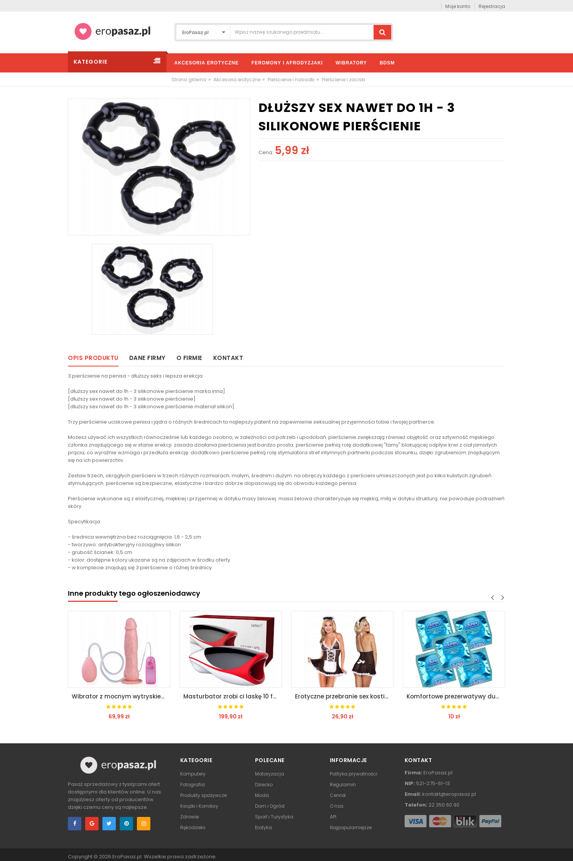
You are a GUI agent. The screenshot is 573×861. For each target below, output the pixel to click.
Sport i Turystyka (274, 816)
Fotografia (192, 784)
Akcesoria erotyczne (237, 79)
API (333, 816)
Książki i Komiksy (199, 806)
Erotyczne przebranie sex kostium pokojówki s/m (344, 696)
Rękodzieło (192, 827)
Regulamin (343, 784)
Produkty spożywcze (203, 795)
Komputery (193, 774)
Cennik (338, 795)
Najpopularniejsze (351, 827)
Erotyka (263, 827)
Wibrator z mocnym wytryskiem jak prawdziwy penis (121, 696)
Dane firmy (147, 358)
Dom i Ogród (270, 806)
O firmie (189, 358)
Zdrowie (189, 816)
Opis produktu (93, 358)
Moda (262, 795)
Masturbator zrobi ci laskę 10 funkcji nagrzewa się (232, 696)
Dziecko (264, 784)
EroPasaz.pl (127, 856)
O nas (337, 806)
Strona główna (188, 79)
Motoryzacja (269, 774)
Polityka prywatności (353, 774)
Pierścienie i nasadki (291, 79)
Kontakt (228, 358)
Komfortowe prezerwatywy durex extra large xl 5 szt (456, 696)
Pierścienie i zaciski (343, 79)
